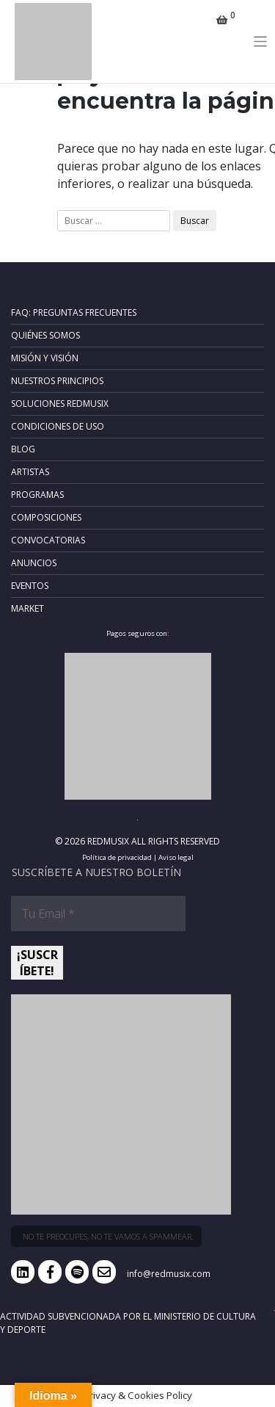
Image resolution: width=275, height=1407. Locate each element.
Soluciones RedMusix (60, 403)
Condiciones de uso (57, 426)
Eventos (29, 585)
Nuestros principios (57, 381)
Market (27, 608)
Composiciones (46, 517)
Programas (37, 494)
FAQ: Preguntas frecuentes (73, 312)
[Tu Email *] (98, 913)
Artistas (30, 472)
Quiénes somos (45, 335)
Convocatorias (48, 540)
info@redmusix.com (168, 1273)
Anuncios (33, 563)
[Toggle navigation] (261, 41)
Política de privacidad (117, 857)
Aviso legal (176, 857)
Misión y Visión (44, 358)
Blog (23, 449)
